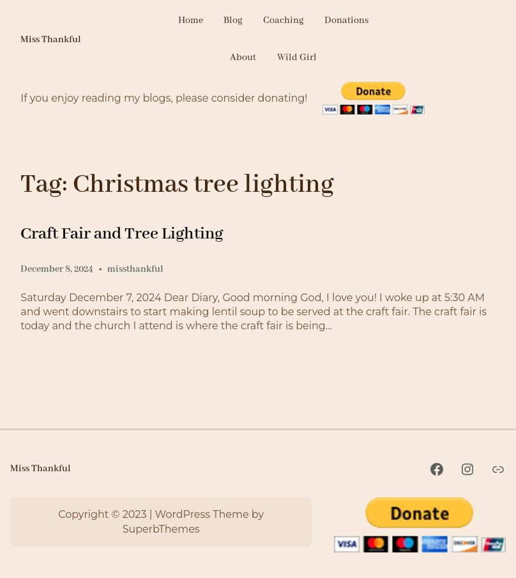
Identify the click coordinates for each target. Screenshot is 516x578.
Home (190, 20)
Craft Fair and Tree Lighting (121, 234)
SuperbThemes (161, 529)
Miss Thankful (50, 39)
